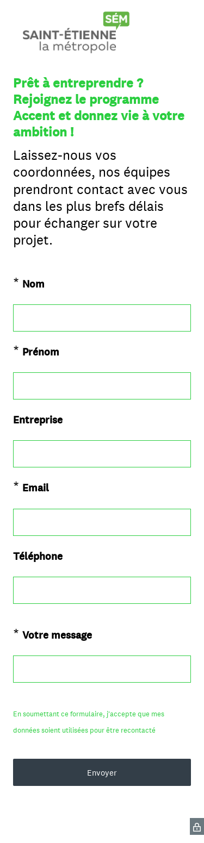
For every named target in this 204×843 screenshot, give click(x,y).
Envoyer (102, 772)
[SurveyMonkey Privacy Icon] (197, 826)
